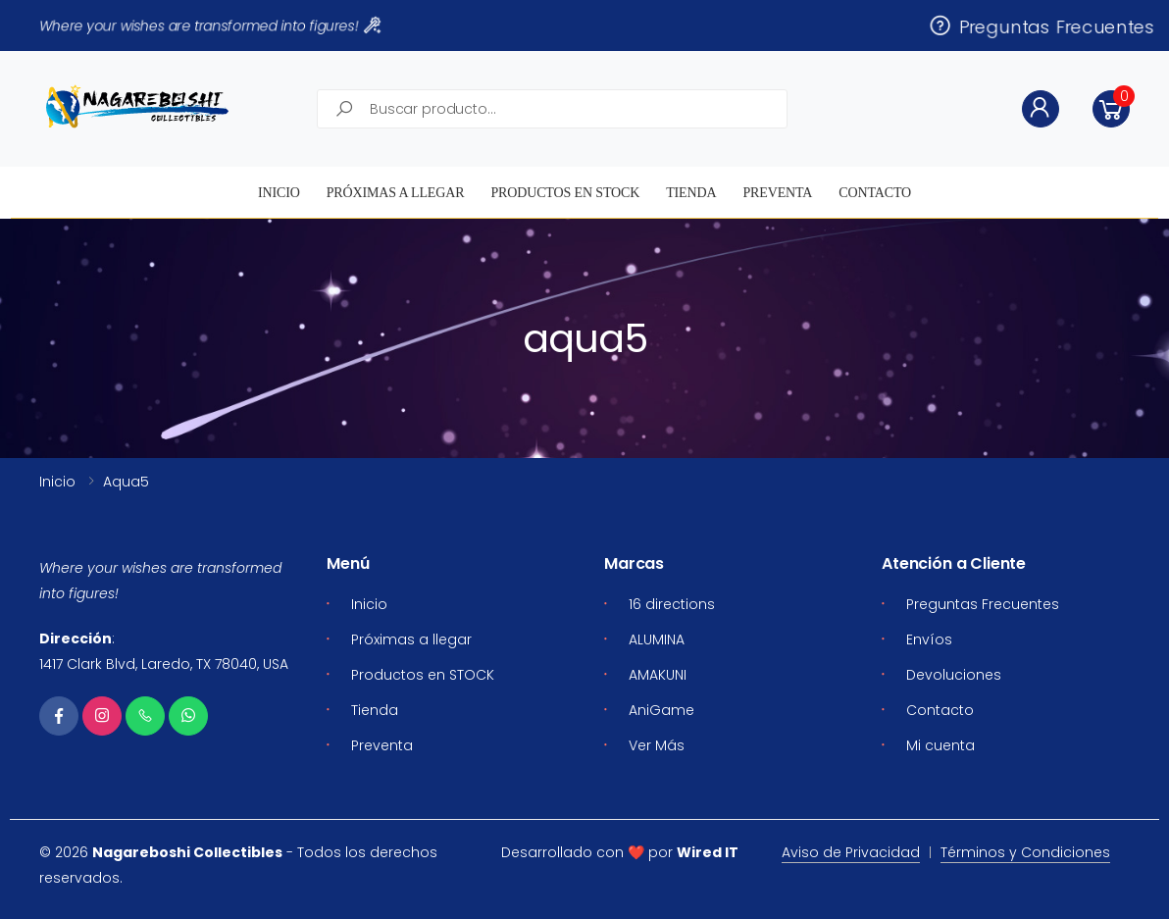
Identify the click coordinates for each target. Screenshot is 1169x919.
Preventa (777, 192)
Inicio (279, 192)
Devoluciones (953, 675)
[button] (1111, 109)
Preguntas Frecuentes (1041, 25)
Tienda (691, 192)
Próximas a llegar (396, 192)
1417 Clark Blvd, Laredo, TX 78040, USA (163, 664)
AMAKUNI (657, 675)
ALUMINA (657, 639)
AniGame (661, 710)
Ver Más (657, 745)
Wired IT (707, 852)
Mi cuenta (940, 745)
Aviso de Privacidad (851, 852)
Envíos (929, 639)
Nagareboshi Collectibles (187, 852)
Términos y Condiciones (1025, 852)
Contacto (875, 192)
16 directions (672, 604)
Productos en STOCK (564, 192)
